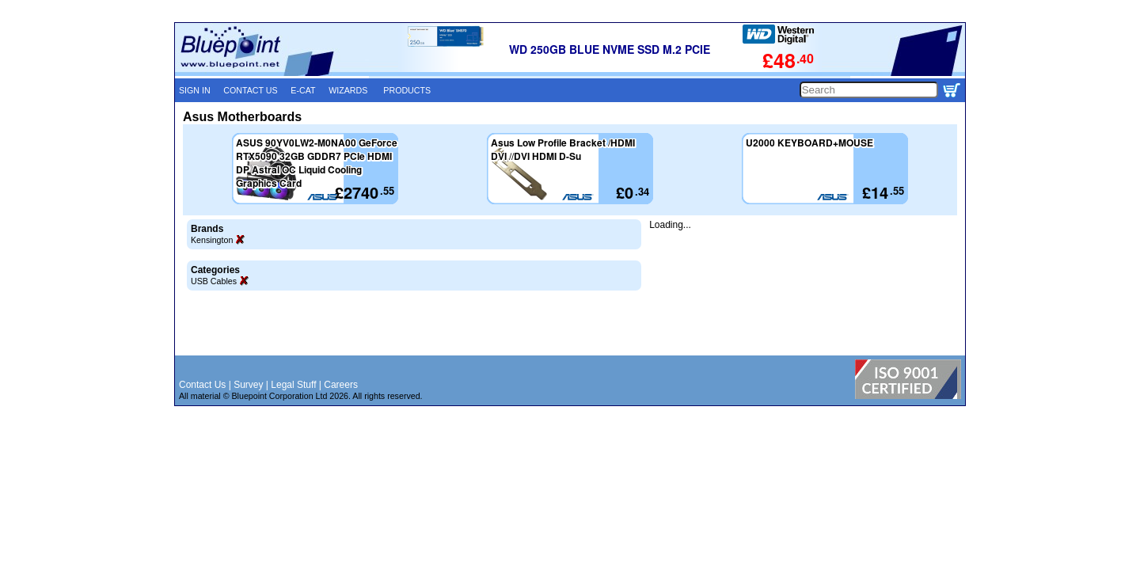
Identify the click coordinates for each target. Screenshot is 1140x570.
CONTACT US (250, 90)
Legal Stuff (293, 384)
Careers (341, 384)
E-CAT (303, 90)
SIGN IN (195, 90)
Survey (248, 384)
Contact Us (202, 384)
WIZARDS (348, 90)
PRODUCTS (407, 90)
